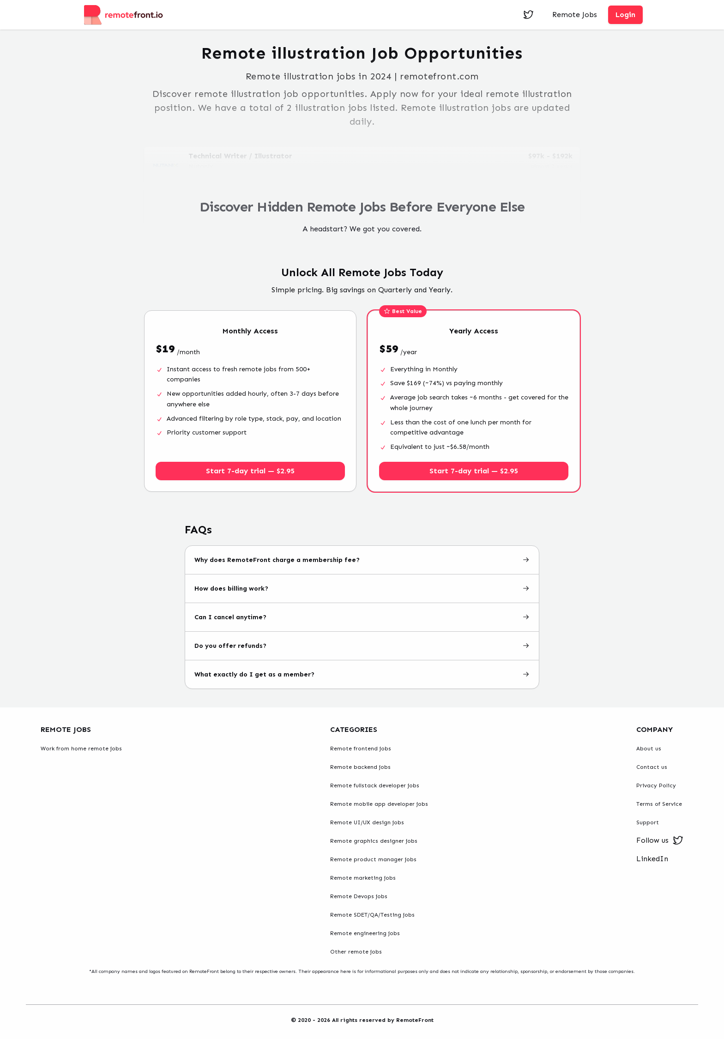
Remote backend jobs (360, 767)
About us (648, 748)
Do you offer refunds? (362, 646)
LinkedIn (652, 858)
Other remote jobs (356, 951)
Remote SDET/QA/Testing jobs (372, 915)
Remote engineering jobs (365, 933)
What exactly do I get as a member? (362, 674)
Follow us (659, 840)
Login (625, 14)
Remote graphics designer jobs (373, 841)
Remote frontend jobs (360, 748)
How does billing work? (362, 588)
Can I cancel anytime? (362, 617)
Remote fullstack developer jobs (374, 785)
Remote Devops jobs (358, 896)
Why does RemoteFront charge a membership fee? (362, 560)
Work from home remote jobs (81, 748)
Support (647, 822)
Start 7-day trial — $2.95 (250, 470)
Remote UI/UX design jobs (367, 822)
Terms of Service (659, 804)
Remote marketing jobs (363, 878)
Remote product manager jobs (373, 859)
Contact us (651, 767)
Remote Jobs (574, 14)
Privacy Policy (656, 785)
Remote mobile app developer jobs (379, 804)
